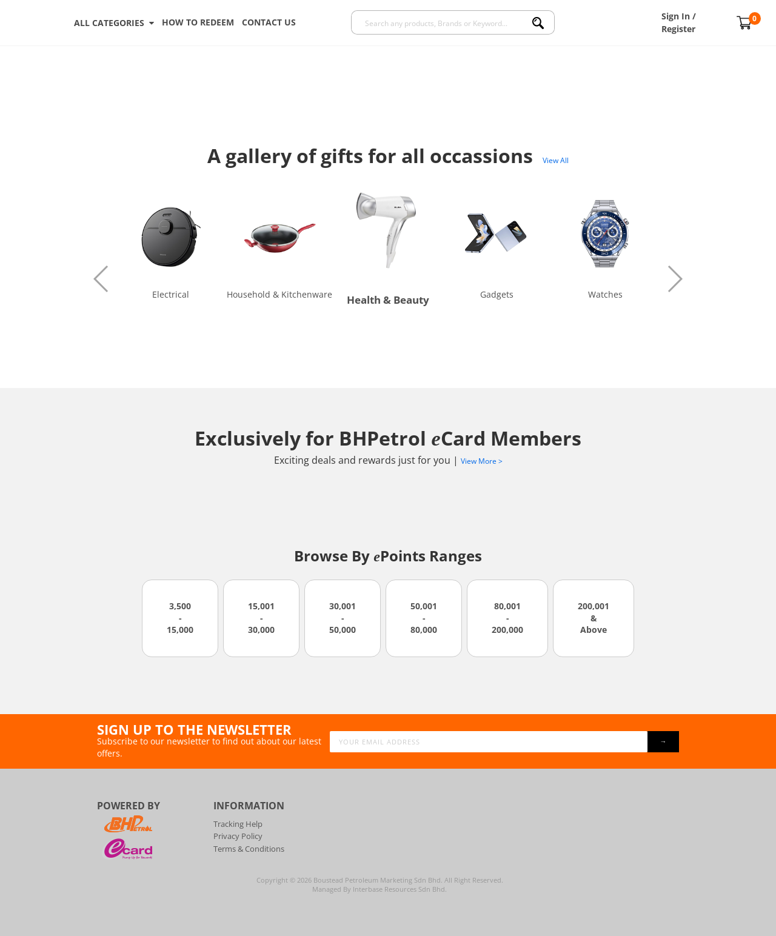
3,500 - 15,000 (180, 617)
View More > (482, 461)
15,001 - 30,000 (261, 617)
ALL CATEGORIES (114, 23)
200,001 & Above (593, 617)
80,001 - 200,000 (507, 617)
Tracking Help (238, 823)
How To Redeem (198, 22)
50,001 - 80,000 (423, 617)
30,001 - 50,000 (342, 617)
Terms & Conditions (248, 848)
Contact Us (269, 22)
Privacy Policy (238, 836)
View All (556, 160)
